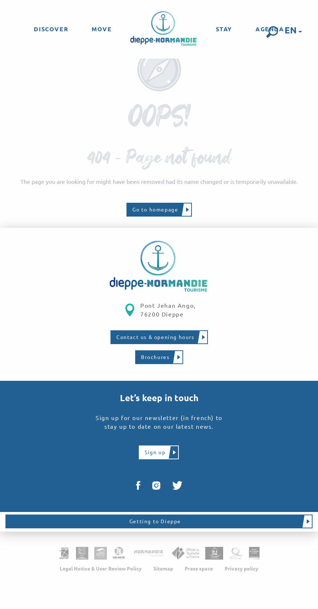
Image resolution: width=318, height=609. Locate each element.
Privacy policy (241, 569)
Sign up (155, 452)
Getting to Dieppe (155, 521)
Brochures (155, 357)
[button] (272, 32)
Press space (199, 569)
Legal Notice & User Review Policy (101, 569)
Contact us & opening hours (155, 337)
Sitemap (163, 569)
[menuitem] (51, 29)
